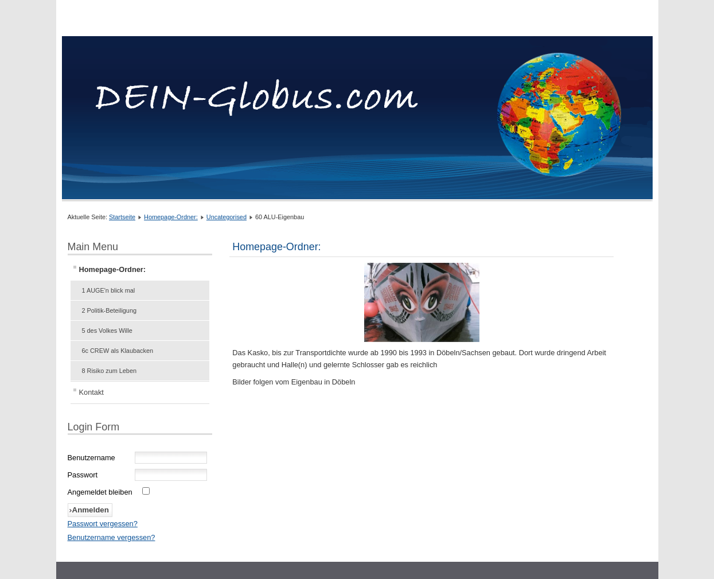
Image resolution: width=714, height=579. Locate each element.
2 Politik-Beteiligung (109, 310)
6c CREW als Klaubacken (118, 350)
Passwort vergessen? (103, 523)
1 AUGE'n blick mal (108, 290)
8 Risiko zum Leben (109, 370)
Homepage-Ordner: (171, 216)
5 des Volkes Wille (107, 330)
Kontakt (91, 392)
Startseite (122, 216)
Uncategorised (226, 216)
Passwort (83, 475)
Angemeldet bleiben (100, 492)
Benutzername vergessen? (111, 537)
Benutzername (91, 457)
